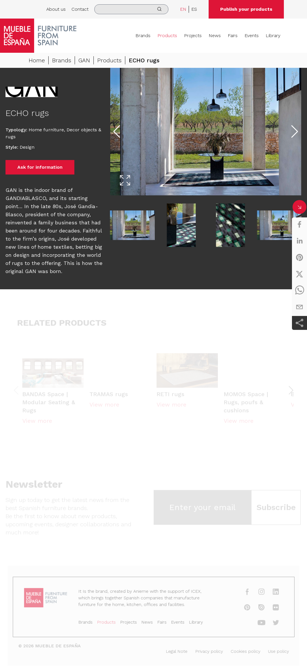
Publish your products (246, 9)
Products (167, 35)
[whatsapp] (299, 290)
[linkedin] (299, 241)
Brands (142, 35)
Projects (193, 35)
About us (56, 9)
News (215, 35)
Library (273, 35)
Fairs (233, 35)
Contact (80, 9)
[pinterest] (299, 257)
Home (37, 60)
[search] (131, 9)
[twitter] (299, 274)
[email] (299, 307)
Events (252, 35)
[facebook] (299, 224)
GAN (84, 60)
